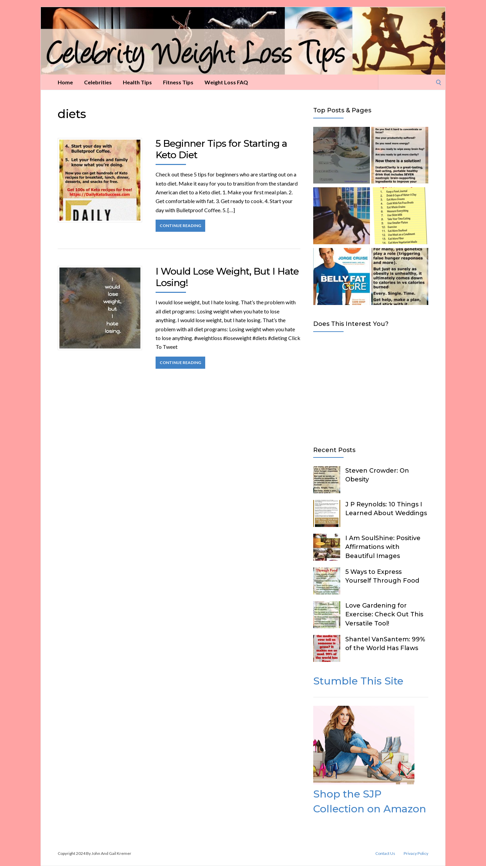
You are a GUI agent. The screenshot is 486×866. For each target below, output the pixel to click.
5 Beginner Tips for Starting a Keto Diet (221, 149)
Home (65, 82)
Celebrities (98, 82)
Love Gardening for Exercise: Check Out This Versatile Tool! (384, 614)
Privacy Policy (416, 853)
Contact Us (385, 853)
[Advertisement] (370, 387)
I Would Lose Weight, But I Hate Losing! (227, 277)
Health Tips (137, 82)
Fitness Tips (178, 82)
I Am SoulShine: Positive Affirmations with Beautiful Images (383, 546)
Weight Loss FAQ (226, 82)
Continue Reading (180, 225)
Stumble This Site (358, 681)
